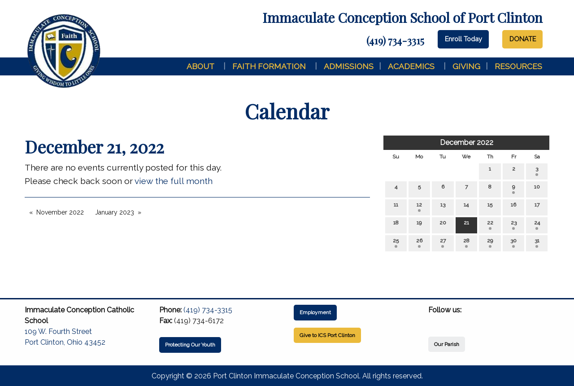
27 (443, 242)
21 (466, 224)
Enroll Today (463, 39)
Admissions (349, 66)
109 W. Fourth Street (58, 331)
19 (419, 224)
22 (490, 224)
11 (396, 207)
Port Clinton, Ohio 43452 (65, 342)
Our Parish (446, 344)
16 (513, 207)
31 (537, 242)
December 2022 (466, 142)
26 (419, 242)
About (200, 66)
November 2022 (60, 212)
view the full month (174, 181)
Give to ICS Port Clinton (327, 335)
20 (442, 224)
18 (396, 224)
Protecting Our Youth (190, 345)
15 (489, 207)
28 (466, 242)
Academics (411, 66)
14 (466, 207)
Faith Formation (269, 66)
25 (396, 242)
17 (537, 207)
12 (419, 207)
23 (514, 224)
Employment (315, 312)
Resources (518, 66)
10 (537, 189)
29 (490, 242)
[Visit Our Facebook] (435, 320)
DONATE (522, 39)
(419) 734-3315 (395, 40)
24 (537, 224)
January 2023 (114, 212)
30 (513, 242)
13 (442, 207)
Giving (466, 66)
